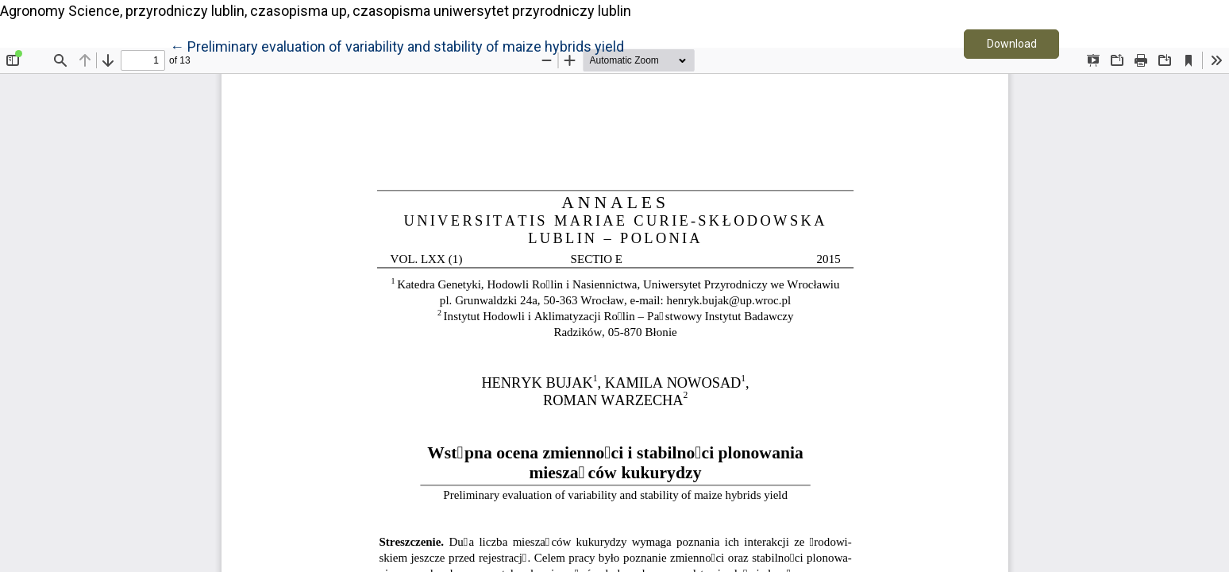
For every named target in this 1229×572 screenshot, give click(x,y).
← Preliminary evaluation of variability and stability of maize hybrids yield (397, 45)
